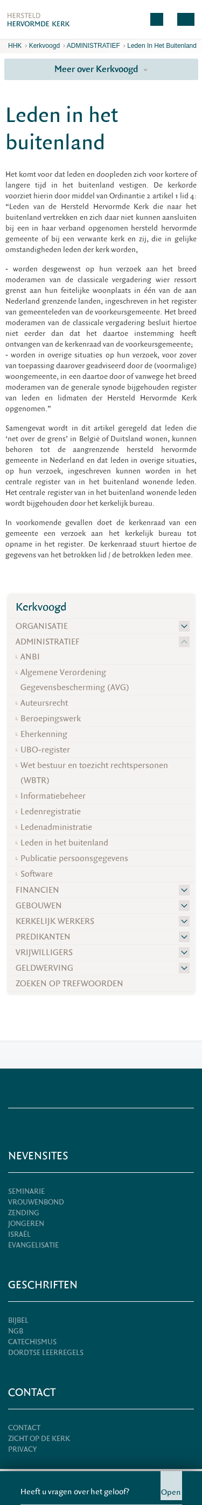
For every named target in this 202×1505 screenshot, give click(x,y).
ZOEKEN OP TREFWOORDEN (69, 983)
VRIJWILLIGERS (44, 952)
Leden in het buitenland (162, 45)
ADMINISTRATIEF (93, 45)
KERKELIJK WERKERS (55, 921)
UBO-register (45, 749)
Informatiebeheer (53, 796)
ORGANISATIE (42, 626)
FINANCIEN (37, 890)
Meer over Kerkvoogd (101, 69)
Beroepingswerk (50, 718)
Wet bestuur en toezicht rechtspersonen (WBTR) (94, 773)
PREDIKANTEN (43, 936)
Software (36, 874)
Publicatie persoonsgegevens (74, 858)
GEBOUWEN (39, 905)
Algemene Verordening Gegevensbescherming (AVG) (74, 680)
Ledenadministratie (56, 827)
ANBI (30, 656)
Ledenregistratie (50, 811)
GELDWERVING (44, 968)
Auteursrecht (44, 703)
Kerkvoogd (44, 45)
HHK (15, 45)
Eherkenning (43, 734)
